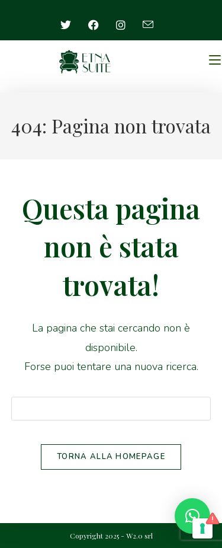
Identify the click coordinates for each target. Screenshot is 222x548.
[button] (192, 516)
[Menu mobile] (215, 60)
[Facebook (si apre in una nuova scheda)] (94, 25)
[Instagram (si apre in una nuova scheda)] (121, 25)
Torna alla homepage (111, 456)
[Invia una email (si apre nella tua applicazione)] (148, 25)
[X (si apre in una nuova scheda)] (70, 25)
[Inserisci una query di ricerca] (111, 408)
